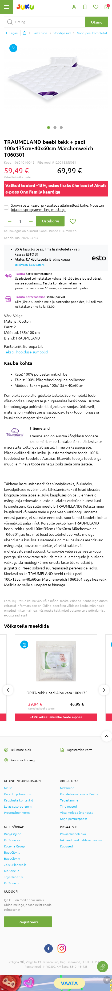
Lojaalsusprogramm (17, 806)
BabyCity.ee (12, 834)
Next (104, 690)
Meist (8, 788)
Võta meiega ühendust (76, 813)
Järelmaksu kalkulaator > (30, 264)
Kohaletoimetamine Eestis (79, 794)
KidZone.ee (12, 840)
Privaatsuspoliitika (73, 834)
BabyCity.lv (12, 859)
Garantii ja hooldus (17, 794)
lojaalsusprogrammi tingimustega (38, 209)
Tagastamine (69, 800)
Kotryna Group (14, 846)
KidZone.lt (11, 871)
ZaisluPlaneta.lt (15, 865)
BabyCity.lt (12, 852)
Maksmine (67, 788)
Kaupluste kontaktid (18, 800)
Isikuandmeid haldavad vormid (81, 840)
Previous (8, 690)
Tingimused (68, 806)
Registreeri (28, 922)
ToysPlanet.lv (13, 877)
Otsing (96, 22)
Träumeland (40, 428)
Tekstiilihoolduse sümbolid (26, 352)
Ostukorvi (50, 221)
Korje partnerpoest (73, 819)
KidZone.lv (11, 883)
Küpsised (66, 846)
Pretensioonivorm (17, 813)
